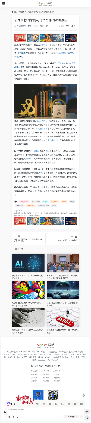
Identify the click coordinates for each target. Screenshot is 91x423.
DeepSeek (42, 360)
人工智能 (61, 53)
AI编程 (48, 357)
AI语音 (57, 354)
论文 (71, 53)
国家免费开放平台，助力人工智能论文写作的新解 (27, 331)
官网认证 (45, 371)
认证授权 (45, 381)
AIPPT (24, 357)
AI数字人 (42, 354)
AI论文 (71, 354)
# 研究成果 (20, 206)
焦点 (59, 49)
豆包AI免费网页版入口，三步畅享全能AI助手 (62, 304)
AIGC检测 (12, 357)
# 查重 (64, 202)
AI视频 (26, 354)
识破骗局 (34, 381)
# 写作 (45, 202)
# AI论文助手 (24, 202)
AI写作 (12, 354)
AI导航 (66, 357)
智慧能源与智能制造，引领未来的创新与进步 (27, 276)
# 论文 (54, 206)
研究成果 (49, 140)
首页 (15, 12)
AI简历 (78, 354)
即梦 (34, 360)
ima (18, 357)
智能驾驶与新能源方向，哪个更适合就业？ (62, 331)
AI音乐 (64, 354)
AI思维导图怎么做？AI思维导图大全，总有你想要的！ (26, 304)
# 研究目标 (30, 206)
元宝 (78, 357)
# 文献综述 (54, 202)
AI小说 (40, 357)
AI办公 (34, 354)
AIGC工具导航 (27, 215)
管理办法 (34, 371)
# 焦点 (72, 202)
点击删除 (36, 215)
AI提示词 (32, 357)
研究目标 (44, 45)
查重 (36, 151)
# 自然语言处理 (43, 206)
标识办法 (34, 375)
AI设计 (50, 354)
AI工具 (16, 213)
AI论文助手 (22, 12)
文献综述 (42, 128)
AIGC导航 (41, 352)
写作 (16, 57)
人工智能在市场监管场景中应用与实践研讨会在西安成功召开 (62, 276)
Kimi (49, 360)
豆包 (72, 357)
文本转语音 (56, 357)
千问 (83, 357)
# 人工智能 (36, 202)
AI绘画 (19, 354)
